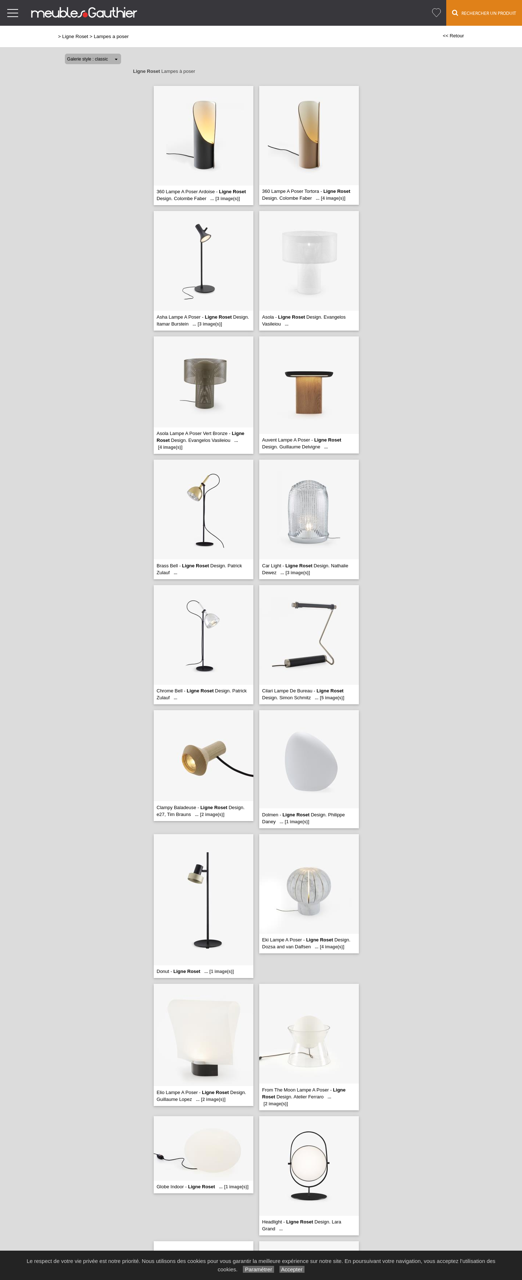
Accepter (292, 1269)
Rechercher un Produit (484, 12)
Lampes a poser (111, 36)
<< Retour (453, 35)
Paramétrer (258, 1269)
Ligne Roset (75, 36)
